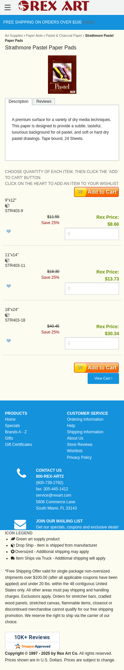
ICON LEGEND (18, 533)
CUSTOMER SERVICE (87, 413)
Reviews (43, 101)
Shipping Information (85, 432)
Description (18, 101)
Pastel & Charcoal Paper (64, 35)
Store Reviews (80, 444)
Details (88, 22)
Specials (12, 425)
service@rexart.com (53, 495)
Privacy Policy (79, 457)
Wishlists (75, 451)
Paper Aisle (34, 35)
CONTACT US (49, 470)
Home (10, 419)
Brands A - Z (16, 432)
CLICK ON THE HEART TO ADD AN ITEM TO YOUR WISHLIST (62, 183)
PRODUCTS (16, 413)
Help (71, 425)
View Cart (103, 378)
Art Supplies (14, 35)
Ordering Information (85, 419)
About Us (75, 438)
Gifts (9, 438)
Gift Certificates (18, 444)
